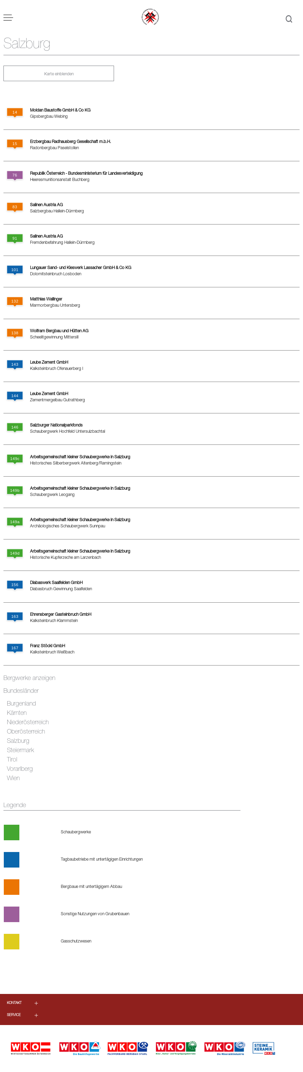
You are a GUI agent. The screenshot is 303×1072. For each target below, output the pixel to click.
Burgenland (21, 704)
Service (14, 1015)
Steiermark (20, 751)
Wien (13, 779)
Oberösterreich (26, 732)
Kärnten (17, 713)
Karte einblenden (59, 74)
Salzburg (18, 741)
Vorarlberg (20, 769)
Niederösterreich (28, 723)
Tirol (12, 760)
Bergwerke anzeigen (29, 679)
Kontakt (14, 1003)
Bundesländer (21, 691)
